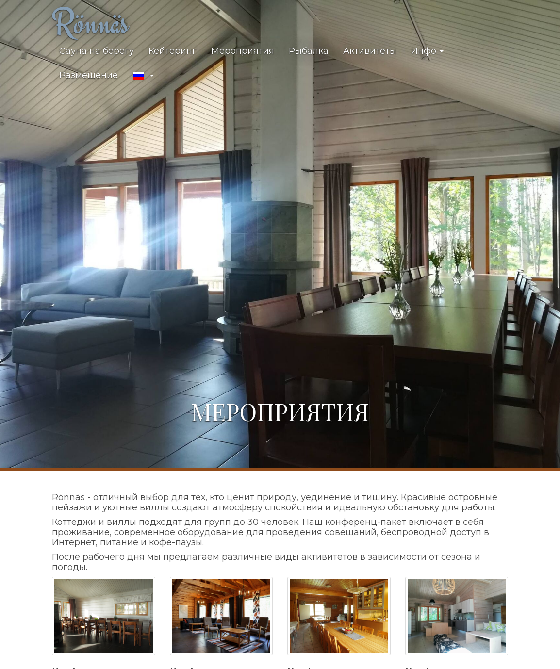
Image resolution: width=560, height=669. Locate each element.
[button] (143, 75)
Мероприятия (242, 51)
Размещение (88, 75)
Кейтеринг (172, 51)
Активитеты (369, 51)
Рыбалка (309, 51)
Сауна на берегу (96, 51)
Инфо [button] (427, 51)
